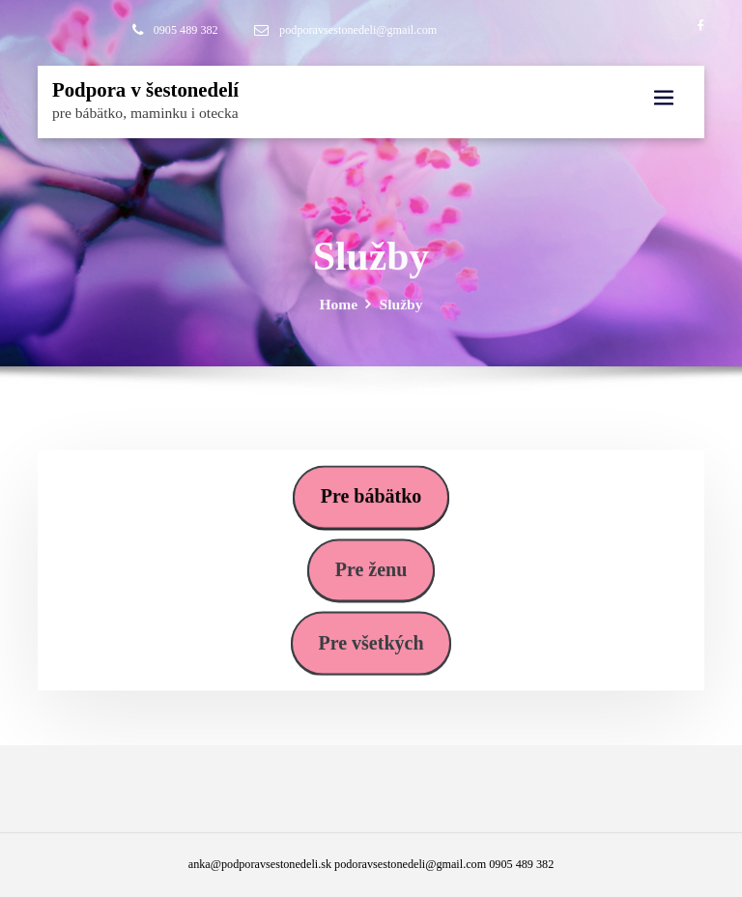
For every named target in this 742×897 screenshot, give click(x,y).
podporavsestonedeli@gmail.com (358, 30)
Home (338, 312)
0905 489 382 (186, 30)
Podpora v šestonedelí (145, 89)
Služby (401, 312)
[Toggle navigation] (664, 98)
